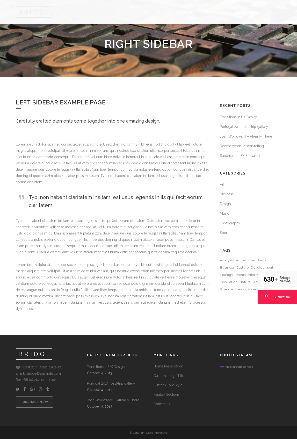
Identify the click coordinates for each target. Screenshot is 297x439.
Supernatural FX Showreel (240, 156)
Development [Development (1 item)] (262, 267)
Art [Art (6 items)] (238, 260)
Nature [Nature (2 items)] (245, 282)
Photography (230, 223)
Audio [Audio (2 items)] (262, 260)
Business (227, 194)
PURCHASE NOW (39, 402)
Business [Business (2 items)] (227, 267)
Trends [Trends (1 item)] (240, 289)
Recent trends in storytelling (242, 146)
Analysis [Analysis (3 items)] (227, 260)
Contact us (161, 404)
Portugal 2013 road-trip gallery (244, 127)
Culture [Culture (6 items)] (243, 267)
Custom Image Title (168, 376)
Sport (224, 233)
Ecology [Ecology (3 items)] (226, 275)
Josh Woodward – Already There (246, 136)
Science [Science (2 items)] (226, 289)
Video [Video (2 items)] (252, 289)
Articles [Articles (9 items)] (249, 260)
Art (222, 184)
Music (224, 213)
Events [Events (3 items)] (240, 275)
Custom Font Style (167, 385)
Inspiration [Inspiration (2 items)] (229, 282)
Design (225, 204)
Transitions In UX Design (239, 117)
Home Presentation (168, 366)
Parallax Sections (166, 394)
